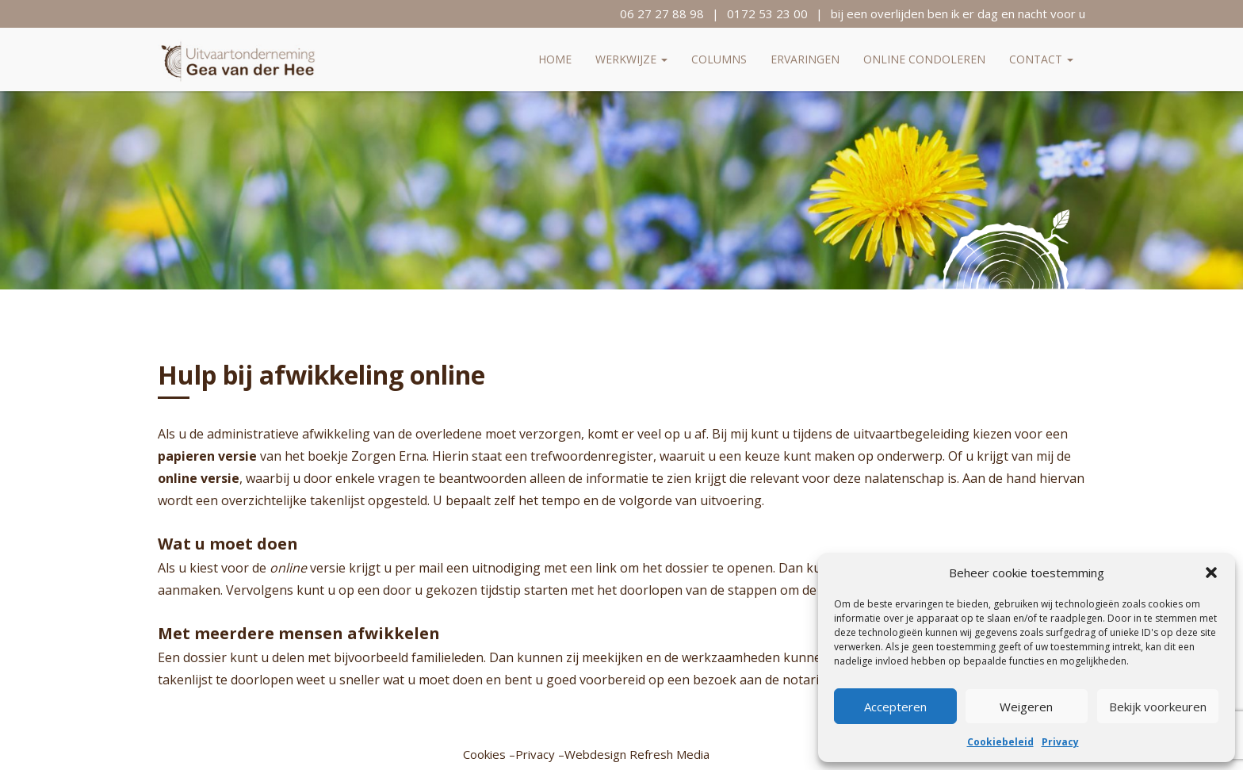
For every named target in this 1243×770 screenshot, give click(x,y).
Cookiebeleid (1000, 742)
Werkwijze (631, 59)
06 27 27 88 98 (662, 13)
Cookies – (489, 754)
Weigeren (1026, 706)
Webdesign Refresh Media (636, 754)
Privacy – (539, 754)
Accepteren (895, 706)
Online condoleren (924, 59)
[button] (1211, 572)
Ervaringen (805, 59)
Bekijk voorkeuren (1158, 706)
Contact (1041, 59)
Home (555, 59)
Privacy (1060, 742)
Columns (719, 59)
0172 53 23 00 (767, 13)
